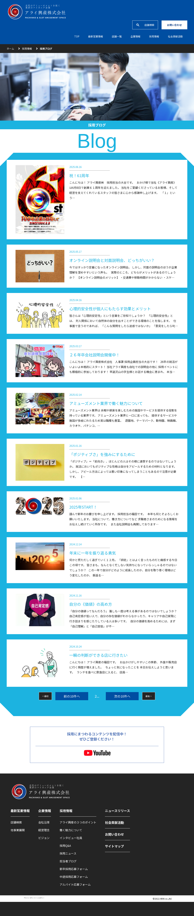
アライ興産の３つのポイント (78, 822)
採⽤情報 (154, 36)
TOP (76, 36)
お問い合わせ (174, 25)
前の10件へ (72, 696)
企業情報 (135, 36)
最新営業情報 (95, 36)
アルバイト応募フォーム (75, 884)
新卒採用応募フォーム (74, 869)
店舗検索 (149, 25)
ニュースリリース (117, 810)
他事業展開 (18, 830)
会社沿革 (44, 822)
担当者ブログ (68, 861)
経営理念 (44, 830)
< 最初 (45, 696)
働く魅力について (71, 830)
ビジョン (44, 838)
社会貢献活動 (175, 36)
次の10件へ (122, 696)
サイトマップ (114, 846)
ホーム (10, 48)
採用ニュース (68, 853)
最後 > (149, 696)
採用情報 (27, 48)
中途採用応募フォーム (74, 877)
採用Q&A (65, 845)
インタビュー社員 (71, 838)
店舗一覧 (117, 36)
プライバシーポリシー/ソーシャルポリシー (34, 898)
